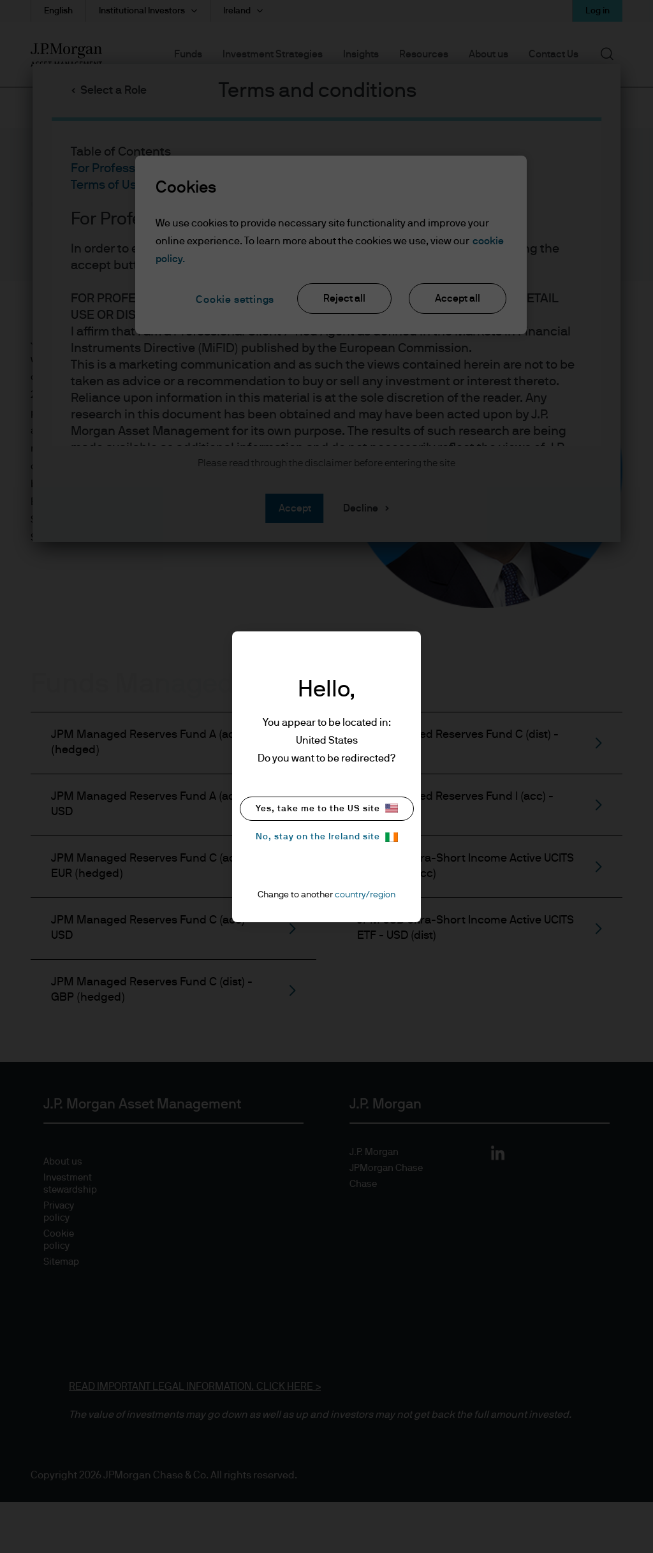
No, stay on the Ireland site (327, 837)
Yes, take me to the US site (327, 808)
